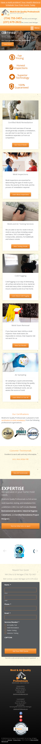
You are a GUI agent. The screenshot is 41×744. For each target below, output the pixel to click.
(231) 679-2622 (12, 22)
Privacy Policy (17, 740)
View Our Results (20, 345)
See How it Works (20, 145)
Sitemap (10, 740)
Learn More (8, 44)
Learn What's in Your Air (20, 397)
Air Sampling (20, 375)
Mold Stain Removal (20, 325)
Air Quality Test (12, 625)
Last (6, 600)
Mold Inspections (20, 174)
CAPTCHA (8, 638)
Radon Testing (11, 630)
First (6, 593)
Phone (8, 604)
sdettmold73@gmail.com (20, 709)
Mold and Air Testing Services (20, 224)
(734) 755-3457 (13, 18)
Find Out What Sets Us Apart (20, 526)
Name (8, 585)
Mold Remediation (13, 628)
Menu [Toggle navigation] (35, 28)
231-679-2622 (20, 705)
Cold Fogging (20, 275)
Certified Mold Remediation (20, 122)
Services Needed (12, 622)
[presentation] (16, 643)
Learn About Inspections (20, 194)
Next (36, 551)
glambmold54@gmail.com (20, 694)
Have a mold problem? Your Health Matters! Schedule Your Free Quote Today (20, 4)
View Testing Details (21, 246)
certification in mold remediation (13, 420)
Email (8, 613)
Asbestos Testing (12, 633)
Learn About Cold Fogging (20, 296)
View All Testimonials (20, 473)
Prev (4, 551)
